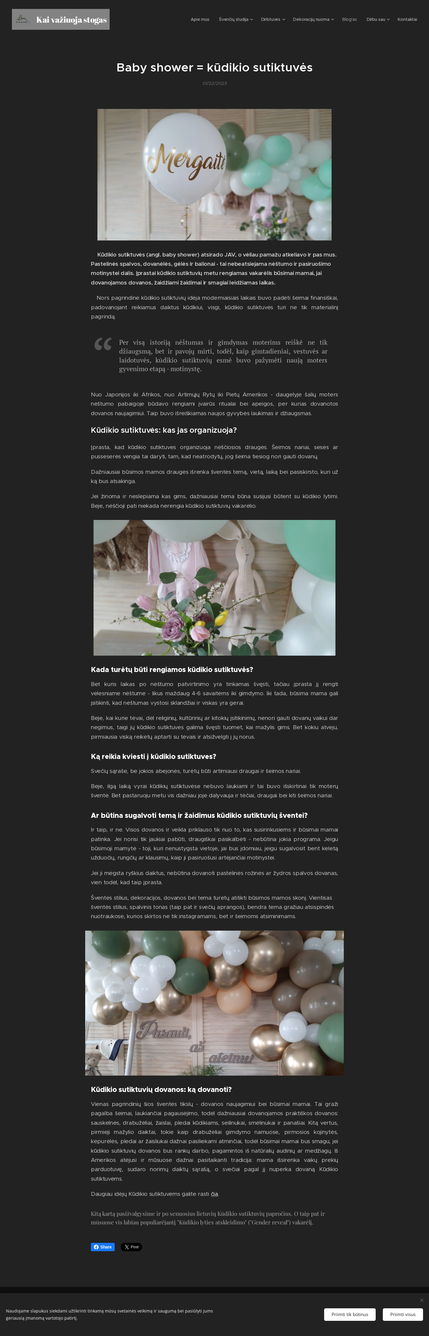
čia (214, 1193)
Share (103, 1247)
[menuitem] (207, 19)
